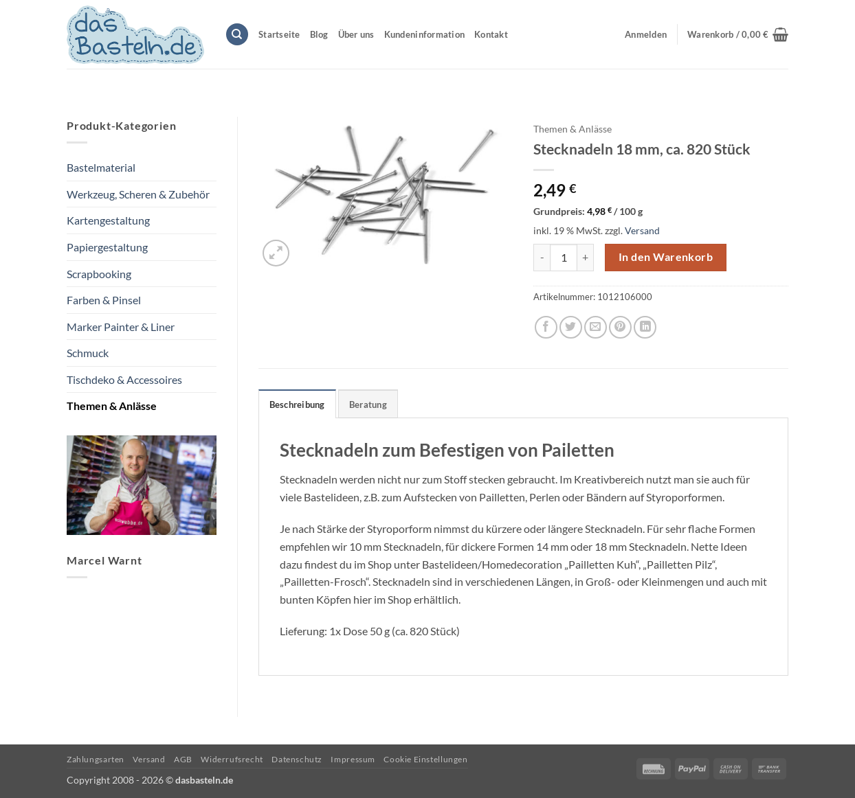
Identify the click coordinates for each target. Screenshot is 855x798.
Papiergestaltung (107, 246)
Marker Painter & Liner (121, 326)
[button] (737, 34)
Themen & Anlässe (112, 405)
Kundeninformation (424, 34)
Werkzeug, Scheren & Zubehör (138, 194)
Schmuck (88, 352)
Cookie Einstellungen (425, 759)
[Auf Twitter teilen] (570, 327)
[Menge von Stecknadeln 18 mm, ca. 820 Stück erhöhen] (585, 257)
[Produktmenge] (563, 257)
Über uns (356, 34)
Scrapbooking (99, 273)
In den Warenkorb (666, 257)
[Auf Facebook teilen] (546, 327)
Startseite (279, 34)
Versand (642, 230)
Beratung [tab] (368, 404)
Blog (319, 34)
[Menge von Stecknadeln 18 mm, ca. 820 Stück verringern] (541, 257)
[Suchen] (237, 34)
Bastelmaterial (101, 167)
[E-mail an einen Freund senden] (595, 327)
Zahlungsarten (95, 759)
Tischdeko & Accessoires (124, 379)
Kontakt (491, 34)
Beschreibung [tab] (297, 404)
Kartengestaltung (108, 220)
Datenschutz (296, 759)
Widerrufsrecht (232, 759)
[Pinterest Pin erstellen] (620, 327)
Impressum (353, 759)
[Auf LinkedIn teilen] (645, 327)
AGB (183, 759)
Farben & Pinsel (104, 299)
